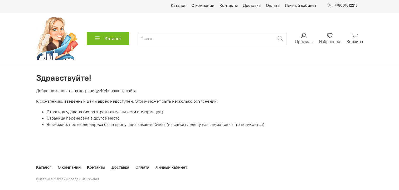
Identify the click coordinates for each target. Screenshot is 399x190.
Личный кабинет (301, 5)
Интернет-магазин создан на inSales (67, 179)
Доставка (252, 5)
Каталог (178, 5)
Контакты (229, 5)
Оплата (273, 5)
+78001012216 (342, 5)
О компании (202, 5)
